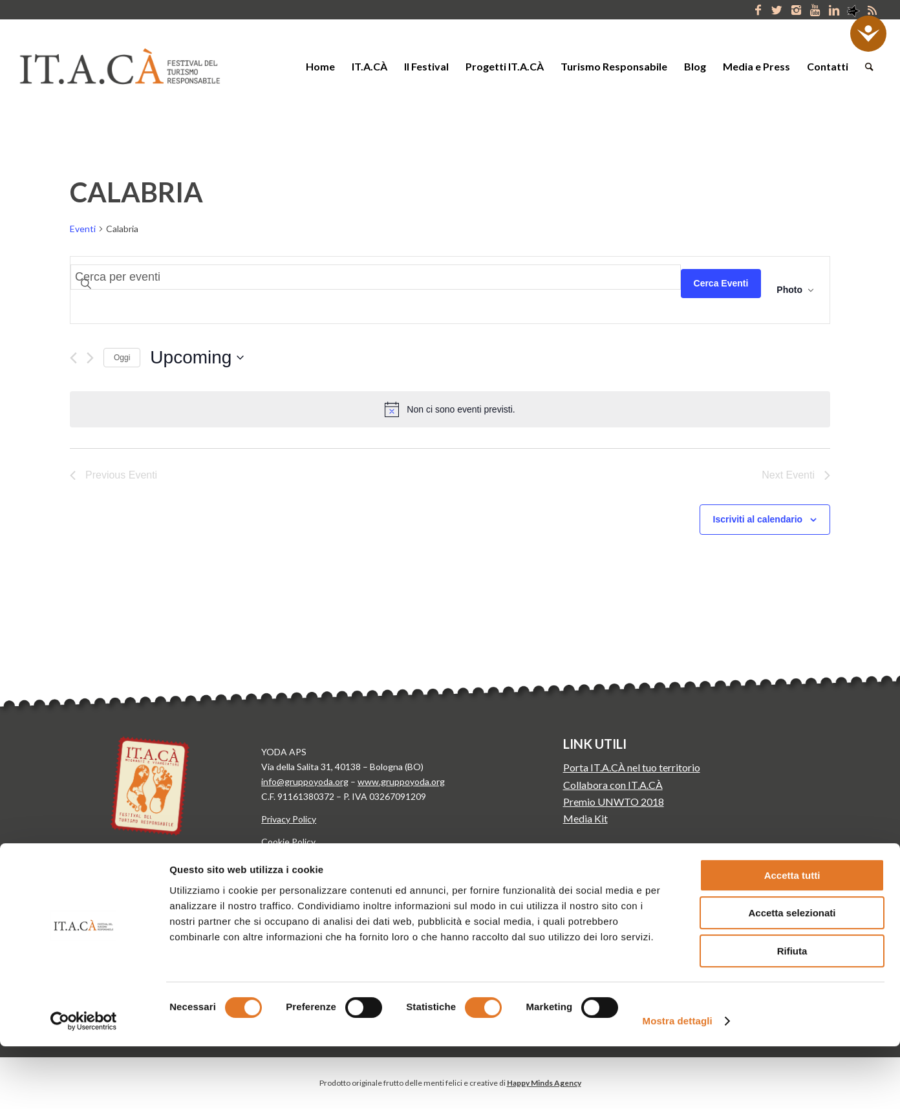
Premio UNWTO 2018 (613, 801)
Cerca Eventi (721, 283)
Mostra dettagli (677, 1083)
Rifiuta (792, 1013)
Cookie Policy (288, 841)
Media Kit (585, 818)
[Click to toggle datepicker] (197, 358)
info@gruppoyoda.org (304, 781)
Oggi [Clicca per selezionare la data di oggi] (122, 357)
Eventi (83, 228)
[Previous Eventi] (73, 358)
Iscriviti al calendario (758, 519)
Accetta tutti (792, 937)
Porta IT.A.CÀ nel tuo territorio (631, 767)
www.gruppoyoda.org (401, 781)
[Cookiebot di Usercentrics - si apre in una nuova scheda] (83, 1083)
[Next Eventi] (90, 358)
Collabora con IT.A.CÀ (613, 785)
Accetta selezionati (791, 976)
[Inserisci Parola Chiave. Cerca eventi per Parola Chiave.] (375, 277)
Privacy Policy (288, 818)
